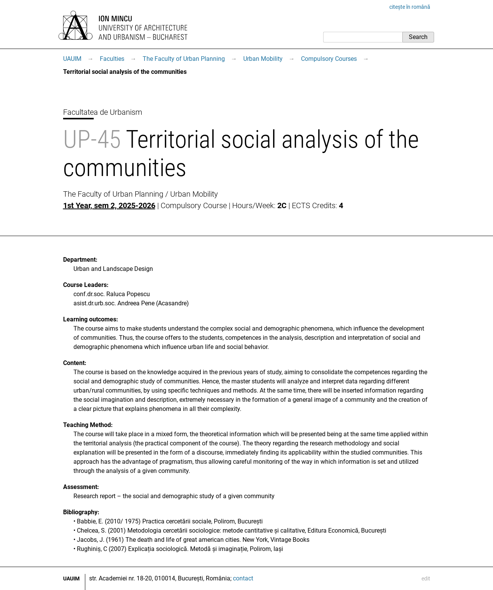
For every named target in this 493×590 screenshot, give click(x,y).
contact (243, 578)
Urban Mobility (263, 58)
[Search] (362, 37)
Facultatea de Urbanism (102, 112)
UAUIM (72, 58)
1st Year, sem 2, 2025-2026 (109, 205)
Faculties (112, 58)
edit (425, 578)
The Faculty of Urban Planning (184, 58)
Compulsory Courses (329, 58)
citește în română (409, 7)
